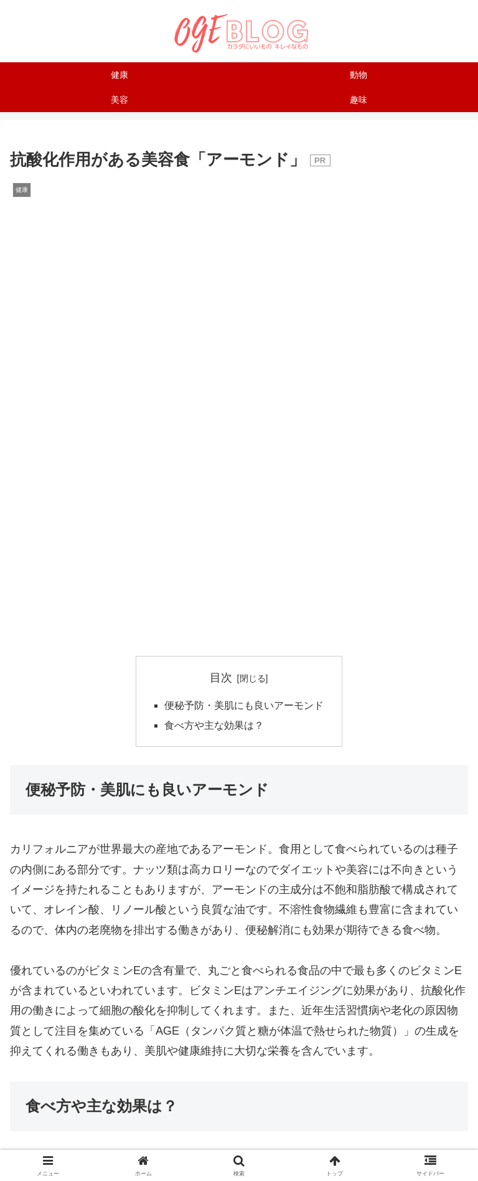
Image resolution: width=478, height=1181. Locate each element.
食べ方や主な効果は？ (214, 267)
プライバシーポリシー (239, 1140)
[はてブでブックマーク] (391, 922)
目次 (221, 219)
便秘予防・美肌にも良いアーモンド (244, 248)
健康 (26, 864)
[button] (315, 956)
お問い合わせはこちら (239, 1122)
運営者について (82, 1122)
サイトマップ (395, 1122)
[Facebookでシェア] (238, 922)
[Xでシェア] (86, 922)
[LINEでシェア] (162, 956)
